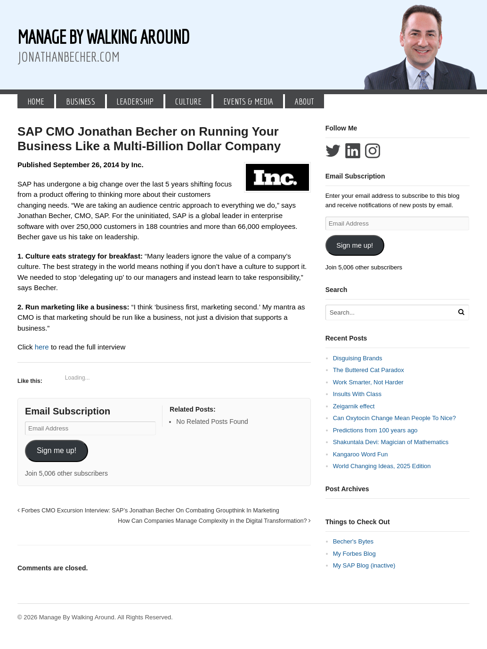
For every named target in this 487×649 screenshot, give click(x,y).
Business (80, 101)
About (304, 101)
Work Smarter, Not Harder (368, 382)
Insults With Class (357, 394)
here (43, 347)
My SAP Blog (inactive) (364, 565)
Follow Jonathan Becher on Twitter (333, 150)
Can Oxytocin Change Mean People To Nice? (394, 418)
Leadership (135, 101)
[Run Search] (461, 312)
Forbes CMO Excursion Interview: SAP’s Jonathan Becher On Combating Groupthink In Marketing (148, 510)
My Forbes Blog (354, 553)
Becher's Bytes (353, 541)
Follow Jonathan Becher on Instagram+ (372, 150)
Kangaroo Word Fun (360, 454)
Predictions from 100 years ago (375, 430)
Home (35, 101)
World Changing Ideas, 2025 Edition (382, 466)
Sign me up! (56, 450)
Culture (188, 101)
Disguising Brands (357, 358)
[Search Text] (390, 312)
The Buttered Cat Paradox (368, 369)
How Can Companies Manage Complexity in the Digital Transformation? (214, 521)
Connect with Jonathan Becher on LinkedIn (352, 150)
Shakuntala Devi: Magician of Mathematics (391, 442)
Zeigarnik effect (354, 406)
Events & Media (248, 101)
